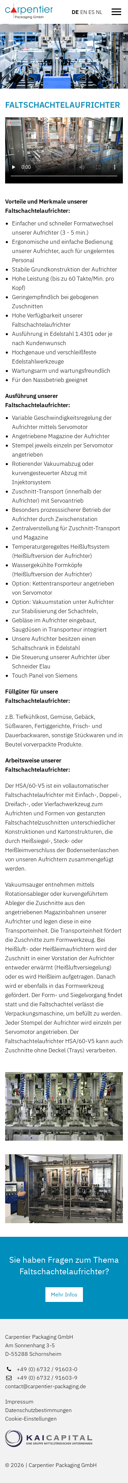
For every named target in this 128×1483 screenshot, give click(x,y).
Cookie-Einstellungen (31, 1418)
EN (83, 12)
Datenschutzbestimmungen (38, 1410)
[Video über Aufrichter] (64, 150)
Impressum (19, 1401)
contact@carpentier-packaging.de (45, 1386)
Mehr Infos (64, 1294)
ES (91, 12)
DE (75, 12)
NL (99, 12)
